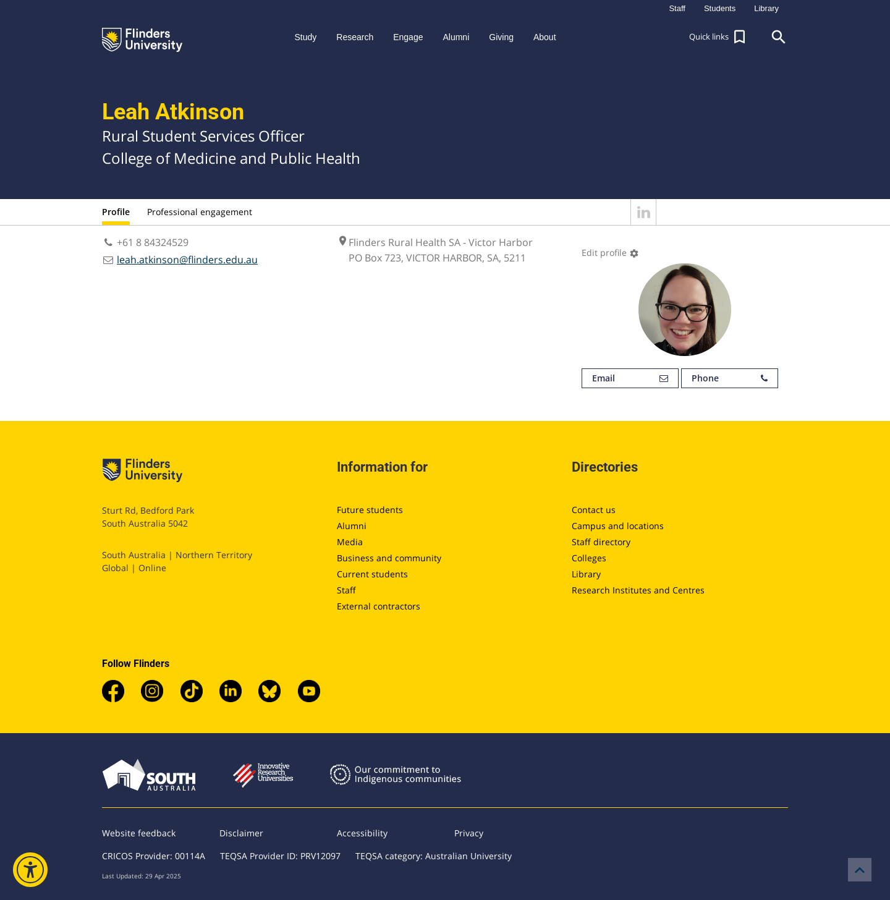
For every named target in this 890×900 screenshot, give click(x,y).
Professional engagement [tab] (199, 212)
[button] (718, 37)
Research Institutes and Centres (638, 590)
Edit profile (610, 252)
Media (350, 542)
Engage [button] (408, 37)
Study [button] (305, 37)
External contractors (378, 606)
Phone (730, 378)
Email (630, 378)
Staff (346, 590)
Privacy (468, 833)
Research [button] (354, 37)
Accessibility (362, 833)
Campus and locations (618, 526)
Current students (372, 574)
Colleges (589, 558)
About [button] (544, 37)
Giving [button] (501, 37)
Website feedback (139, 833)
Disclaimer (241, 833)
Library (586, 574)
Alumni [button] (456, 37)
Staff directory (601, 542)
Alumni (352, 526)
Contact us (594, 510)
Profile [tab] (116, 212)
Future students (370, 510)
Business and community (389, 558)
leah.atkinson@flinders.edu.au (187, 259)
